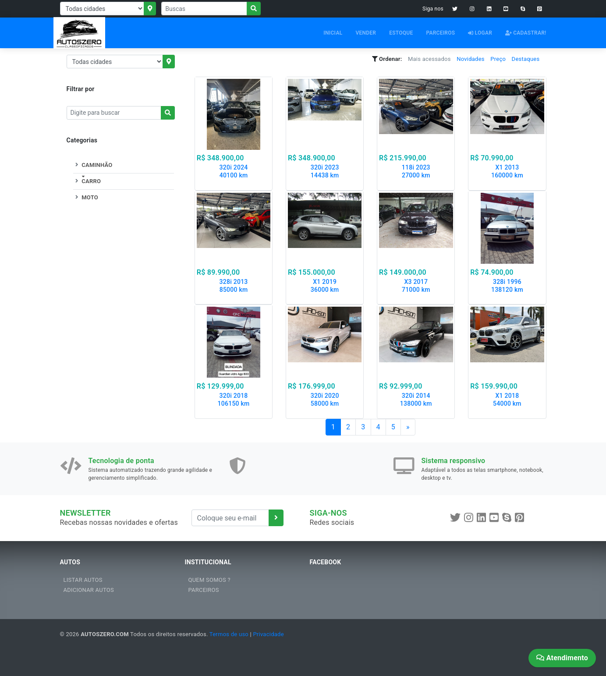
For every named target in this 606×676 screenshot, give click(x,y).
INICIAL (332, 33)
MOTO (85, 197)
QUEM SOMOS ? (209, 580)
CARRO (87, 181)
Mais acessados (429, 59)
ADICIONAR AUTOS (89, 590)
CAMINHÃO (93, 165)
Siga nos (432, 9)
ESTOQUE (401, 33)
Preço (498, 59)
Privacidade (268, 634)
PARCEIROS (440, 33)
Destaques (526, 59)
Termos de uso (228, 634)
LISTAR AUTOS (83, 580)
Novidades (471, 59)
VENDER (365, 33)
